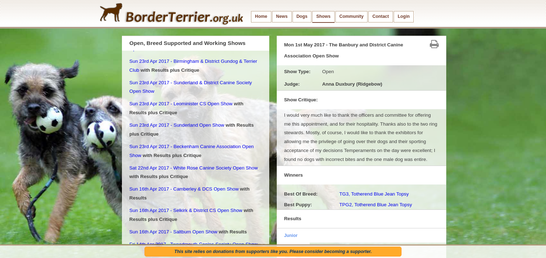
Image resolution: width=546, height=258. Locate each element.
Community (351, 16)
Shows (323, 16)
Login (404, 16)
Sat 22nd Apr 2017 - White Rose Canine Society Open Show (193, 168)
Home (261, 16)
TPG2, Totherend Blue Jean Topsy (375, 204)
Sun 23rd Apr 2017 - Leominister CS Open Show (180, 103)
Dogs (302, 16)
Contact (381, 16)
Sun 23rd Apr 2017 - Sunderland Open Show (176, 125)
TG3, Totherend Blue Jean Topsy (374, 194)
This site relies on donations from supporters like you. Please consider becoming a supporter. (273, 251)
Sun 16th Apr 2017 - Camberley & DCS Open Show (184, 189)
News (281, 16)
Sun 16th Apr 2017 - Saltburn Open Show (173, 231)
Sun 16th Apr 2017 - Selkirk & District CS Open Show (185, 210)
